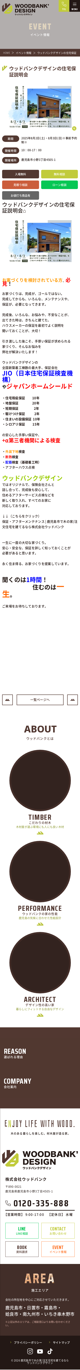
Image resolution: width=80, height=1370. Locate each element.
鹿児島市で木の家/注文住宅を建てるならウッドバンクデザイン (45, 1362)
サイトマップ (61, 1342)
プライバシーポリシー (28, 1342)
